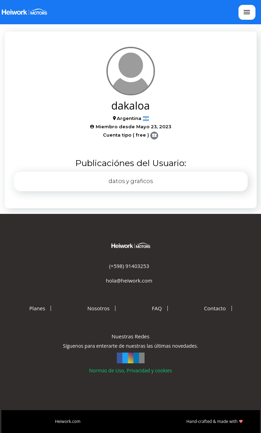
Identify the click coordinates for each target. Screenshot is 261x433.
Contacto (215, 308)
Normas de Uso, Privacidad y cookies (130, 370)
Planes (37, 308)
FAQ (157, 308)
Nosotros (98, 308)
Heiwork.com (68, 421)
